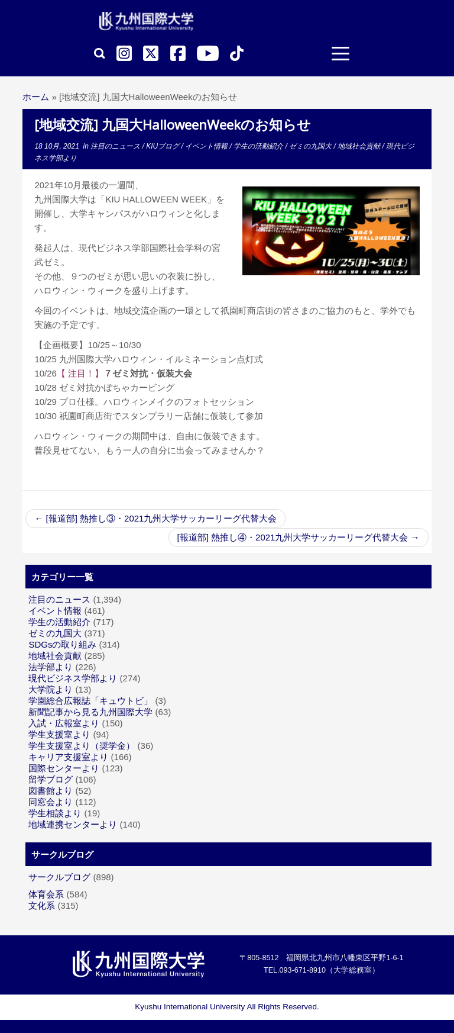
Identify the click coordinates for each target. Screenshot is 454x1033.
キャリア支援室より (68, 757)
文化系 (41, 905)
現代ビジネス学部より (72, 678)
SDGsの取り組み (62, 644)
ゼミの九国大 (311, 146)
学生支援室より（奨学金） (81, 746)
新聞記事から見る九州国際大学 (90, 712)
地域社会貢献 (360, 146)
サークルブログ (59, 877)
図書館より (50, 791)
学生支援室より (59, 734)
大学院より (50, 689)
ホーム (35, 97)
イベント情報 (207, 146)
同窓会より (50, 802)
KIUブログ (163, 146)
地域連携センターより (72, 824)
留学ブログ (50, 779)
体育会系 (46, 894)
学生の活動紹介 (259, 146)
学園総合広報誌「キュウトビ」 (90, 701)
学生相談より (55, 813)
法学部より (50, 667)
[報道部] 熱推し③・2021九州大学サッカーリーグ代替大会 (155, 518)
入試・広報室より (63, 723)
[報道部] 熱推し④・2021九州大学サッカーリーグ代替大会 (298, 537)
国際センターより (63, 768)
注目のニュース (116, 146)
